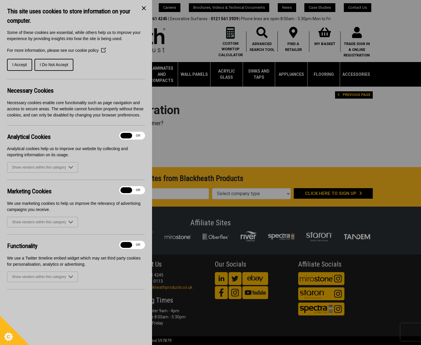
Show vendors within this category (42, 167)
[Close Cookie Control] (143, 8)
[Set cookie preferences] (14, 330)
